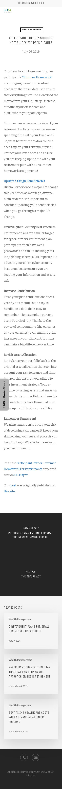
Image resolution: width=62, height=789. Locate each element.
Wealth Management (32, 29)
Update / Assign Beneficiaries (24, 181)
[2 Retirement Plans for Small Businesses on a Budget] (31, 631)
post (13, 485)
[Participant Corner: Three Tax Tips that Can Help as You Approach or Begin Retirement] (31, 674)
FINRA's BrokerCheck (4, 394)
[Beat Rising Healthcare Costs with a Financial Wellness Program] (31, 719)
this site (9, 491)
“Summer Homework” (37, 77)
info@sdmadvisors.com (31, 2)
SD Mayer (20, 475)
